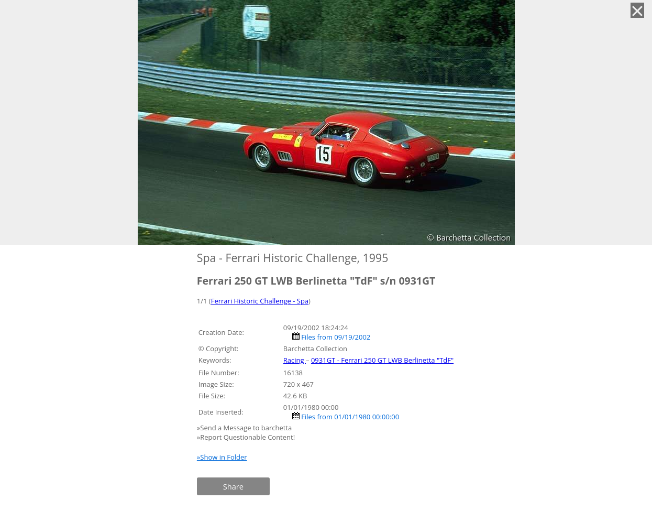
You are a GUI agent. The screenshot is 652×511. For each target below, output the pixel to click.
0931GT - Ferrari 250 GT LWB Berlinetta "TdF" (382, 360)
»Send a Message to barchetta (245, 427)
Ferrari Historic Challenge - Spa (259, 301)
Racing (294, 360)
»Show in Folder (222, 457)
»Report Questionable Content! (246, 437)
